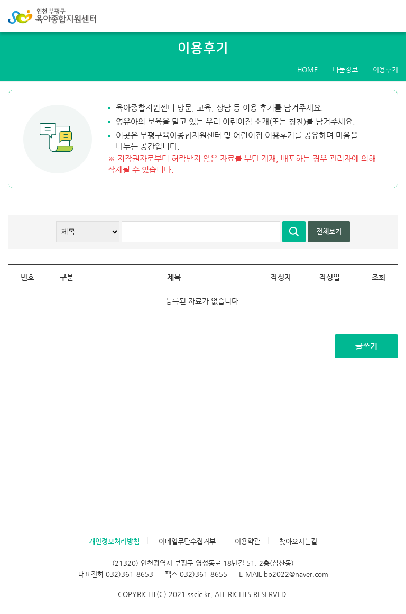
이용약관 (247, 541)
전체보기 (329, 231)
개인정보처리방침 (114, 541)
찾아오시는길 (298, 541)
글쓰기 (366, 346)
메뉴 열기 (392, 16)
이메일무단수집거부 (187, 541)
